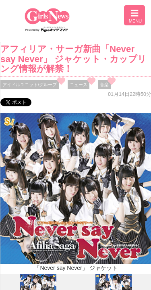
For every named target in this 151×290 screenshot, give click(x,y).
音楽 (104, 84)
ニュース (78, 84)
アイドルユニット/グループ (29, 84)
